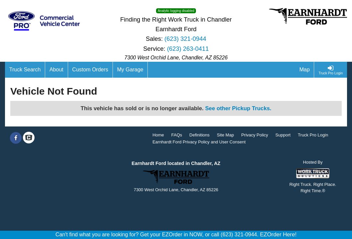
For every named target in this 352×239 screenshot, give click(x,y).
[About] (56, 70)
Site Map (225, 134)
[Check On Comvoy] (29, 138)
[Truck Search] (25, 70)
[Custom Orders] (90, 70)
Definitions (199, 134)
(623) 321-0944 (185, 38)
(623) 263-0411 (188, 48)
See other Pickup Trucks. (238, 108)
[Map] (304, 70)
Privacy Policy (254, 134)
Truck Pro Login (313, 134)
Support (283, 134)
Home (158, 134)
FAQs (176, 134)
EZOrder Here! (278, 234)
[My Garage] (130, 70)
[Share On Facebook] (16, 138)
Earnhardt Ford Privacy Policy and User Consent (198, 141)
